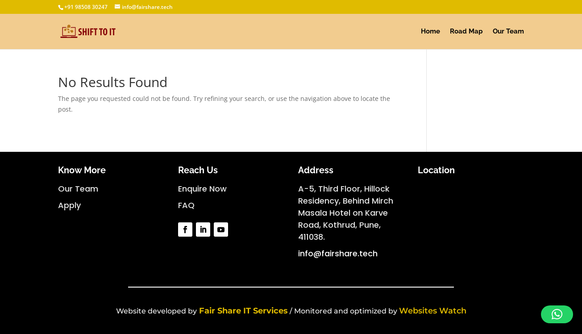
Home (430, 31)
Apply (69, 205)
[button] (557, 314)
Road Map (466, 31)
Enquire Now (202, 188)
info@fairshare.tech (338, 253)
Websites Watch (432, 311)
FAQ (186, 205)
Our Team (508, 31)
